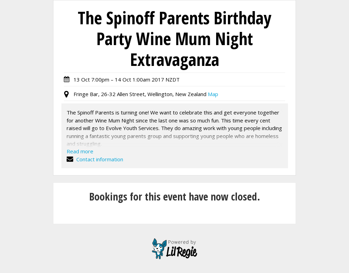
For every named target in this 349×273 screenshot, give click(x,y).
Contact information (95, 159)
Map (213, 94)
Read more (80, 151)
